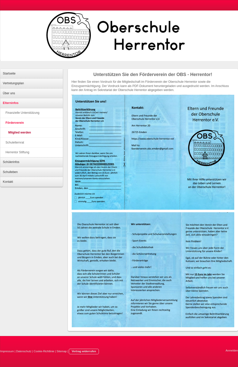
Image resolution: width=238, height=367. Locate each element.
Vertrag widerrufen (84, 351)
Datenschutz (23, 351)
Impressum (7, 351)
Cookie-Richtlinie (44, 351)
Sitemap (62, 351)
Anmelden (231, 350)
